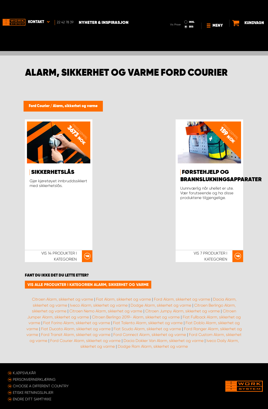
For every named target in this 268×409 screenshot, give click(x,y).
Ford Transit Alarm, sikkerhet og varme (75, 334)
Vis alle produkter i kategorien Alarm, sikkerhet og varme (88, 284)
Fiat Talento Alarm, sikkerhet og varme (148, 322)
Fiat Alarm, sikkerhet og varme (123, 299)
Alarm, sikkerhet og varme (75, 106)
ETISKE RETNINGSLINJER (33, 392)
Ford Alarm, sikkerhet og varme (182, 299)
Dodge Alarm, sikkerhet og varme (161, 305)
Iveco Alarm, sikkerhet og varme (99, 305)
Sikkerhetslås (52, 172)
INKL (175, 7)
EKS (174, 12)
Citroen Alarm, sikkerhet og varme (62, 299)
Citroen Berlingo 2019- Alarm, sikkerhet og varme (136, 317)
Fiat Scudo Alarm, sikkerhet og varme (147, 329)
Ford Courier (39, 106)
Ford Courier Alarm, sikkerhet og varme (85, 340)
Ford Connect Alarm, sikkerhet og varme (149, 334)
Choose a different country (41, 386)
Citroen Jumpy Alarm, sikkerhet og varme (182, 311)
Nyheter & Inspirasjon (104, 8)
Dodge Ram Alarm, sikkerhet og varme (153, 346)
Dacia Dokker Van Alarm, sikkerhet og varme (164, 340)
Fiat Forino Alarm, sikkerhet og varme (76, 322)
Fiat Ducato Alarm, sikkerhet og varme (76, 329)
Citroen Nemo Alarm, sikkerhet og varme (105, 311)
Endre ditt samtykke (32, 399)
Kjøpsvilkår (24, 373)
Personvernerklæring (34, 379)
